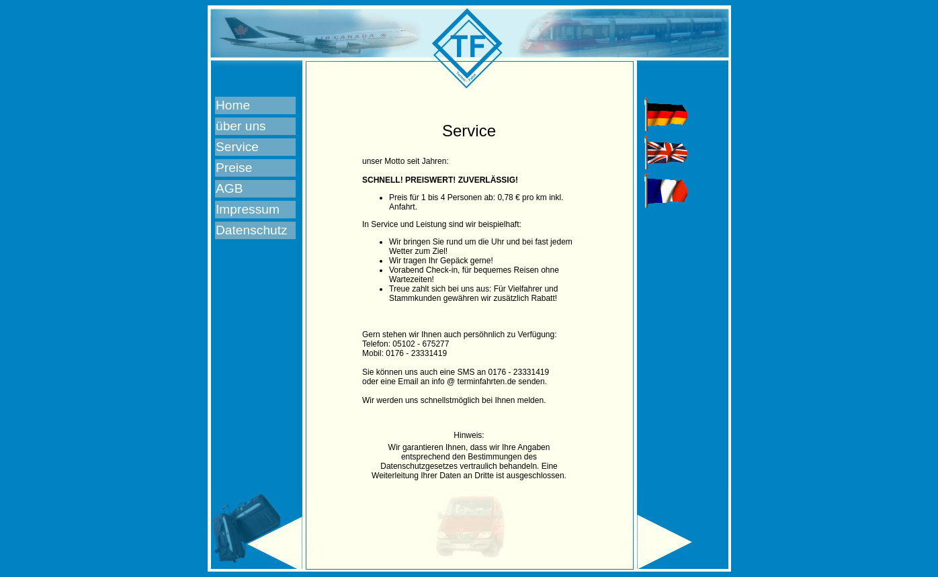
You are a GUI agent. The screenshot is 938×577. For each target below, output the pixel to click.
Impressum (248, 209)
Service (237, 147)
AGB (229, 188)
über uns (241, 126)
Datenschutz (252, 230)
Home (233, 105)
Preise (234, 168)
